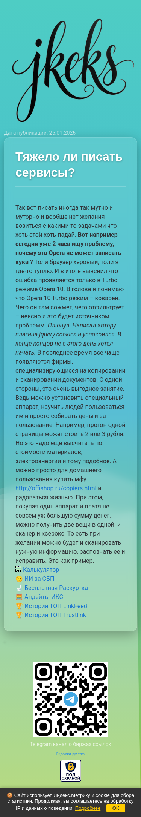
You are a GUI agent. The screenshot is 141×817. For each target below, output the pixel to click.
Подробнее (87, 808)
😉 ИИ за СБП (34, 578)
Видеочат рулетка (70, 754)
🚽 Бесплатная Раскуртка (51, 587)
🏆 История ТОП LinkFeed (51, 606)
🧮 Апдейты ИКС (39, 596)
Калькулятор (37, 569)
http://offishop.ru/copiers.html (55, 488)
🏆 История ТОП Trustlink (50, 615)
